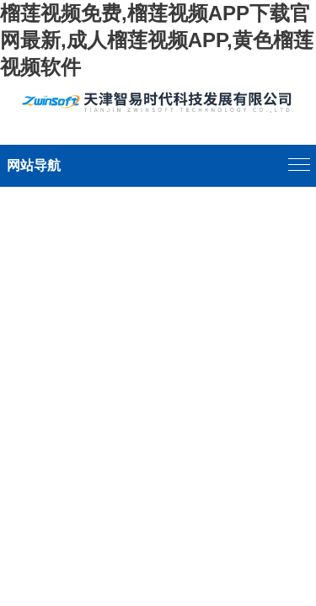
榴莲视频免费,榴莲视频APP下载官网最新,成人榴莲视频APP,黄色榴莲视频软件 (156, 40)
